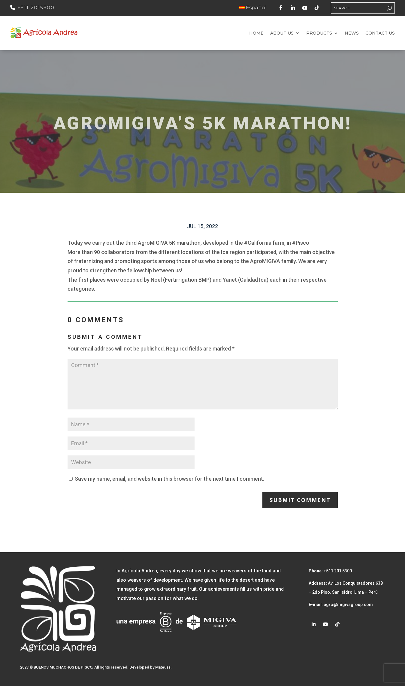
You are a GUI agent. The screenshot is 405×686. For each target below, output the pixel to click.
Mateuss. (163, 667)
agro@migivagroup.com (348, 604)
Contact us (380, 33)
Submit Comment (300, 500)
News (352, 33)
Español (253, 8)
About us (282, 33)
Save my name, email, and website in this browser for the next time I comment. (169, 479)
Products (319, 33)
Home (256, 33)
